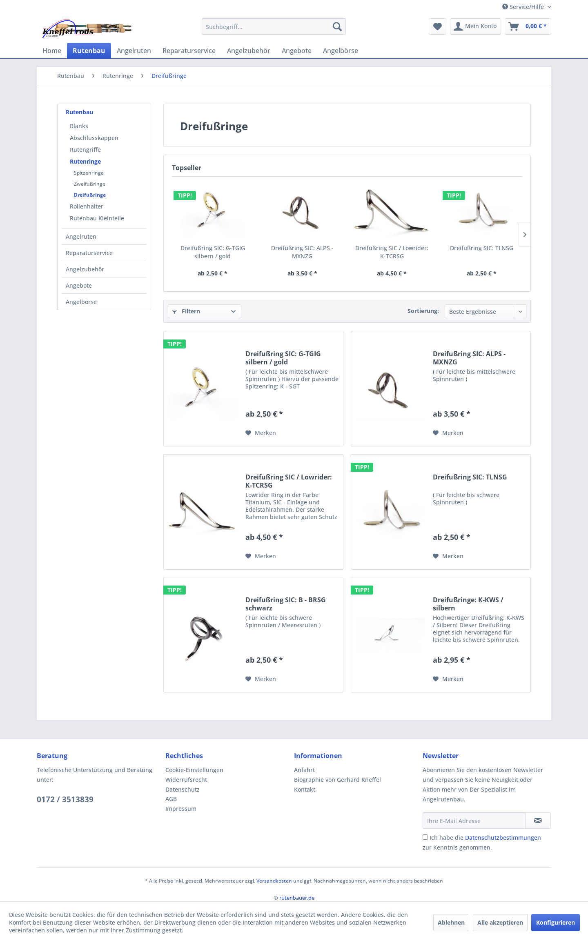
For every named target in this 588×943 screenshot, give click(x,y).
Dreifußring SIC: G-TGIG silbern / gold (212, 252)
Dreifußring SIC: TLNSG (481, 248)
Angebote (79, 285)
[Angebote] (296, 50)
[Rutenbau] (89, 50)
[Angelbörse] (340, 50)
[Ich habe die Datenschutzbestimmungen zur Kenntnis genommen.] (425, 837)
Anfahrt (304, 770)
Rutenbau (79, 112)
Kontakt (304, 789)
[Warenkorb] (528, 26)
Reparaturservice (89, 253)
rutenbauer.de (296, 897)
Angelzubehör (85, 269)
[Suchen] (337, 26)
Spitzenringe (89, 172)
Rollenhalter (86, 206)
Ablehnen (451, 922)
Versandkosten (274, 880)
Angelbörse (81, 302)
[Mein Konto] (475, 26)
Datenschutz (182, 789)
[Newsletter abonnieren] (538, 820)
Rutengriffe (85, 149)
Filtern (186, 311)
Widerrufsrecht (186, 779)
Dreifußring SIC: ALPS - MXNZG (302, 252)
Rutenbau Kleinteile (97, 218)
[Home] (52, 50)
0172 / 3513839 (65, 799)
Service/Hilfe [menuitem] (524, 7)
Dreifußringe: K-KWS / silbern (468, 604)
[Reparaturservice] (189, 50)
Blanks (79, 126)
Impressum (180, 808)
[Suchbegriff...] (274, 26)
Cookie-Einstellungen (194, 770)
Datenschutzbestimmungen (503, 837)
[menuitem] (274, 26)
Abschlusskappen (94, 138)
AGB (171, 799)
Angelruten (81, 236)
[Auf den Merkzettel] (260, 433)
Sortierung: (423, 311)
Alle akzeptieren (500, 922)
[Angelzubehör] (248, 50)
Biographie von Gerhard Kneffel (337, 779)
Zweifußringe (89, 183)
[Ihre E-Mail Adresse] (474, 820)
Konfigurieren (555, 922)
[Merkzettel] (437, 26)
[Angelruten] (134, 50)
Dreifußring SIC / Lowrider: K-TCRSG (391, 252)
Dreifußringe (90, 194)
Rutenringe (85, 161)
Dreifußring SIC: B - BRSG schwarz (285, 604)
